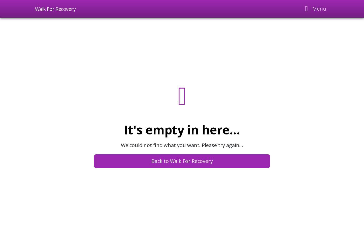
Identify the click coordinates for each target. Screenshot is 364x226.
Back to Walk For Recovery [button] (182, 161)
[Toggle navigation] (314, 9)
